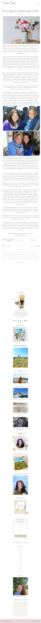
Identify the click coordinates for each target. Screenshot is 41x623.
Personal (4, 239)
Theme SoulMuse (35, 621)
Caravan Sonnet (8, 3)
